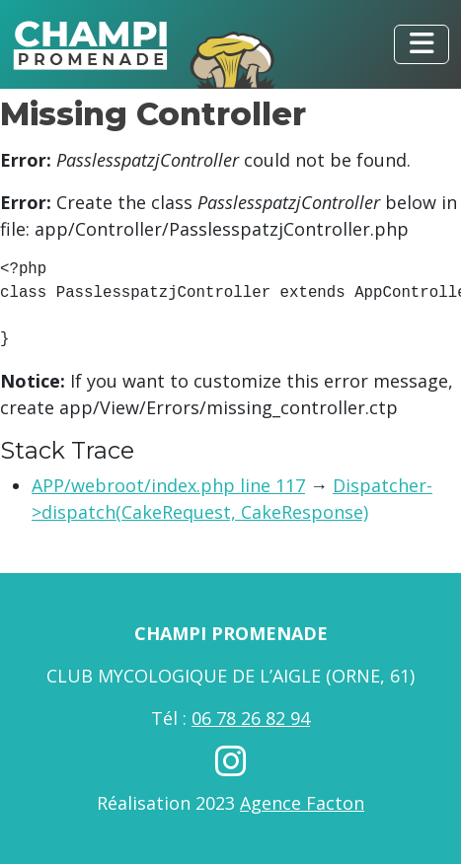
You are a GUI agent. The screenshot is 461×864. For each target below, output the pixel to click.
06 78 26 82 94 (251, 718)
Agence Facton (302, 803)
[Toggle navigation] (421, 44)
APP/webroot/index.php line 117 (168, 485)
